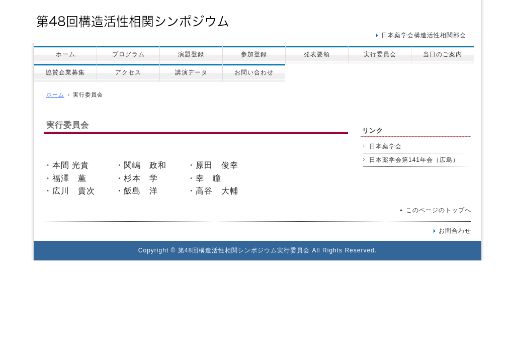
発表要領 (317, 54)
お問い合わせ (254, 72)
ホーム (65, 54)
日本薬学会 (385, 146)
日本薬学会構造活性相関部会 (423, 35)
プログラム (128, 54)
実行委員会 (380, 54)
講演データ (191, 72)
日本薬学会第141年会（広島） (414, 159)
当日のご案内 (442, 54)
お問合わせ (455, 230)
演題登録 (191, 54)
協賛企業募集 (65, 72)
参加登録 (254, 54)
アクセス (128, 72)
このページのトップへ (438, 210)
